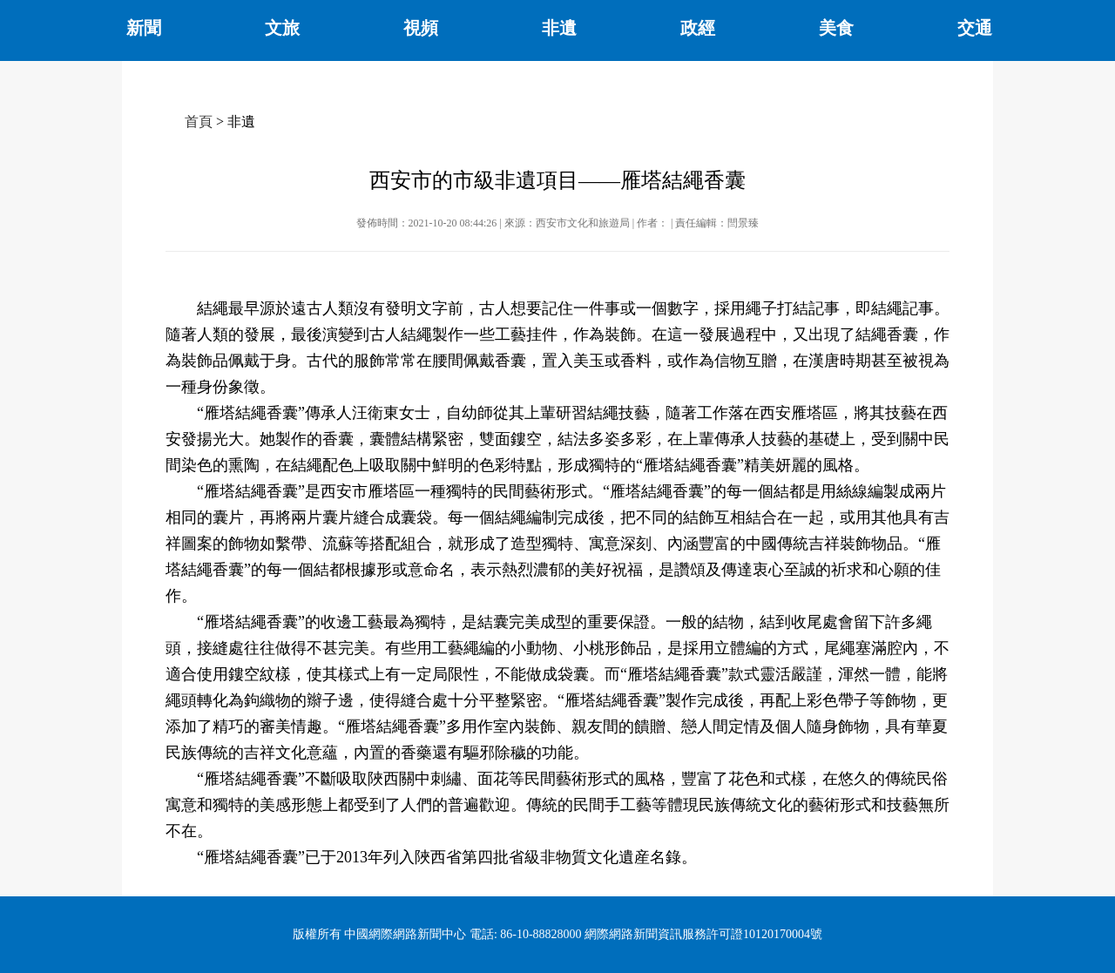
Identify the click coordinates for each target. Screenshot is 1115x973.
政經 (697, 27)
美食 (836, 27)
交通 (974, 27)
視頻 (420, 27)
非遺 (559, 27)
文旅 (282, 27)
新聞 (143, 27)
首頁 (199, 121)
